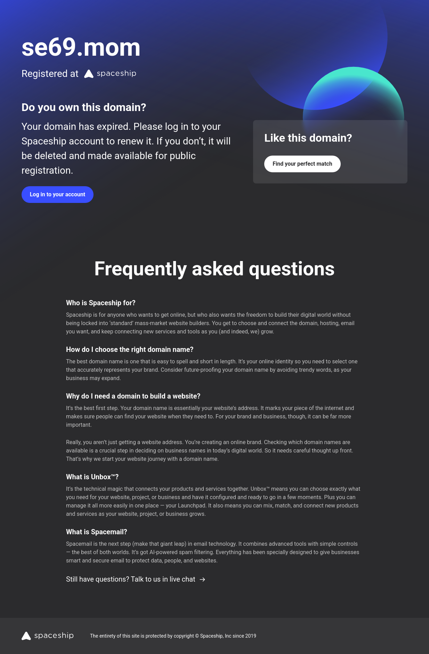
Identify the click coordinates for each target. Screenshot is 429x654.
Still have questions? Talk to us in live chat (136, 579)
